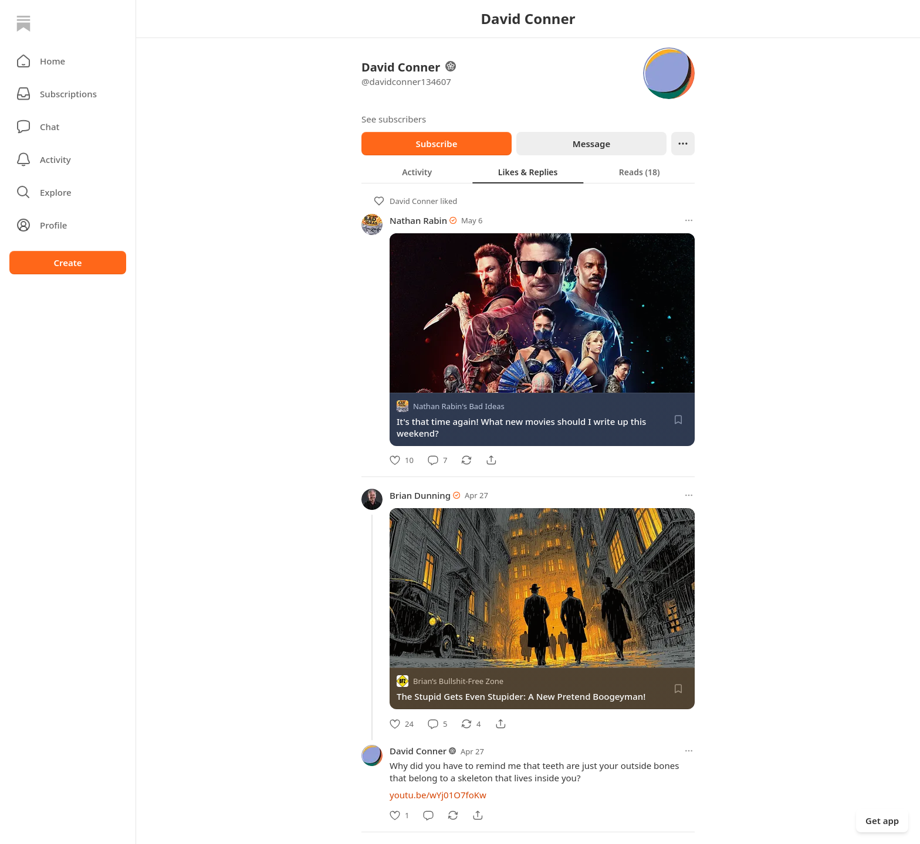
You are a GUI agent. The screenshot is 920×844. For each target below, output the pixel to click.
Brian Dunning (420, 495)
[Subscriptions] (67, 94)
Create (67, 262)
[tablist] (528, 171)
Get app (882, 820)
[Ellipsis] (683, 143)
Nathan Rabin (418, 220)
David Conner (414, 201)
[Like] (401, 460)
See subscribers (393, 119)
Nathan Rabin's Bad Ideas (459, 406)
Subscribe (436, 143)
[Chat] (67, 127)
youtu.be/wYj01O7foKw (438, 795)
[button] (67, 61)
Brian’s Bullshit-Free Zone (458, 681)
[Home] (23, 23)
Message (591, 143)
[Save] (678, 419)
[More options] (688, 220)
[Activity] (67, 159)
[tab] (416, 171)
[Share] (491, 460)
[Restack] (466, 460)
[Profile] (67, 225)
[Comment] (437, 460)
